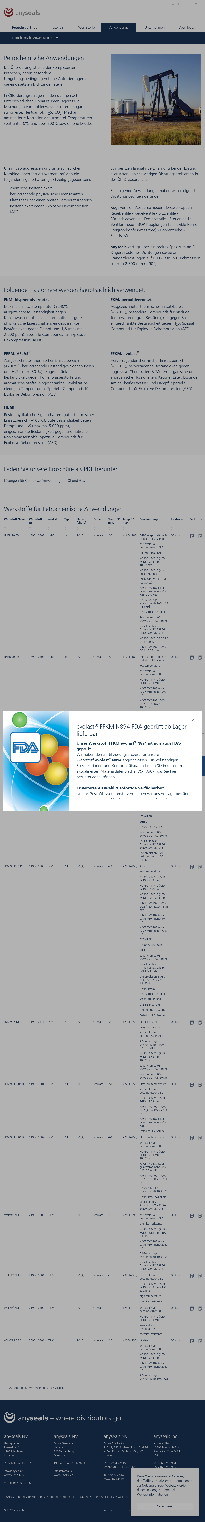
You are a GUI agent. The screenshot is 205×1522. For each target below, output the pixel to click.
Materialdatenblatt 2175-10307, (128, 771)
